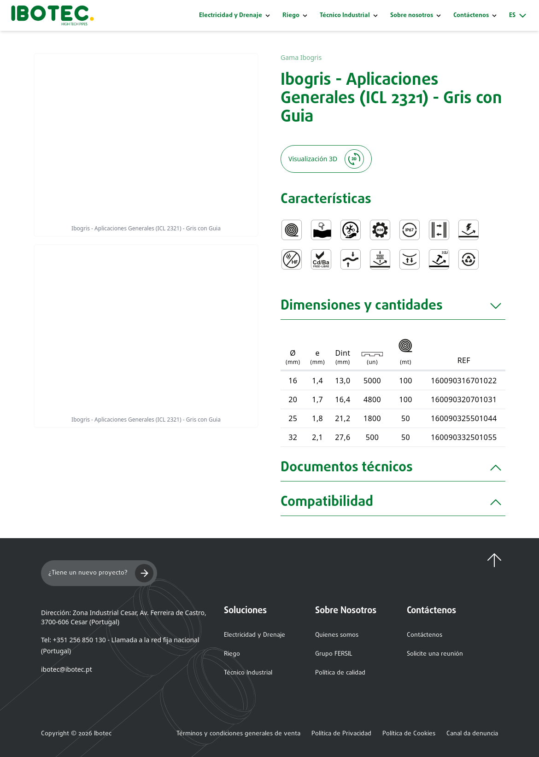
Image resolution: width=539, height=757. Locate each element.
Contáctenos (424, 635)
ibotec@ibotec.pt (66, 669)
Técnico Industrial (345, 15)
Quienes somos (336, 635)
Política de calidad (340, 673)
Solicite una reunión (435, 654)
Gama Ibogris (301, 57)
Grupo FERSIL (333, 654)
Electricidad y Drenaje (230, 15)
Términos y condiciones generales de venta (238, 734)
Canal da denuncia (472, 734)
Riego (290, 15)
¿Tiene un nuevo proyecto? (100, 573)
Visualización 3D (326, 159)
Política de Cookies (408, 734)
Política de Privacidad (341, 734)
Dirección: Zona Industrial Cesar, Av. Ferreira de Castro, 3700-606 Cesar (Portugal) (123, 617)
